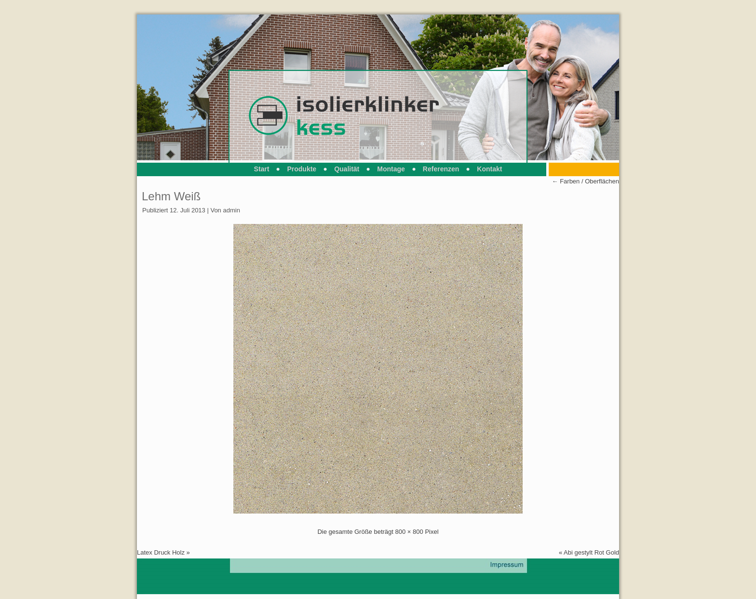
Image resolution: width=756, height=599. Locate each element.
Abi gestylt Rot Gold (591, 552)
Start (262, 169)
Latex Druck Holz (161, 552)
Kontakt (489, 169)
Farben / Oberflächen (585, 181)
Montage (391, 169)
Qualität (346, 169)
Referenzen (441, 169)
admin (231, 210)
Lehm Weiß (171, 196)
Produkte (301, 169)
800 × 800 (409, 531)
